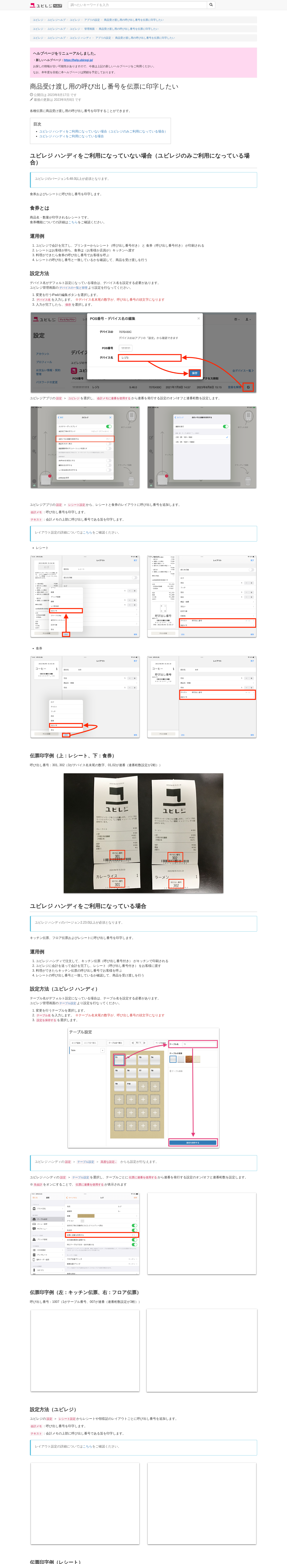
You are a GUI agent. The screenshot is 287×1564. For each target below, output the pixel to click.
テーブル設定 (67, 1003)
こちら (73, 222)
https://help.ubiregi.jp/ (78, 60)
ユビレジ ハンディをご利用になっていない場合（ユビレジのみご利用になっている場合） (103, 131)
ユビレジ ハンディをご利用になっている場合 (71, 136)
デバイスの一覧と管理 (73, 287)
